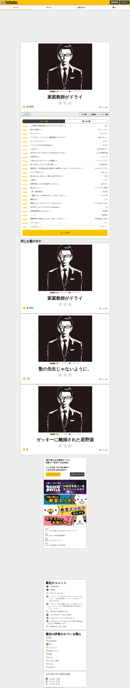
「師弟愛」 (51, 590)
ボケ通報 (84, 114)
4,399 (28, 106)
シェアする (25, 114)
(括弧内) (105, 215)
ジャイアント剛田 (101, 188)
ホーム (15, 7)
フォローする (53, 681)
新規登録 (114, 2)
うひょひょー (52, 647)
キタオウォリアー (101, 168)
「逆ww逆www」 (53, 586)
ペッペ (105, 180)
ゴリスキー (104, 133)
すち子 (105, 145)
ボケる (48, 7)
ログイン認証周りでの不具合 (65, 544)
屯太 (49, 644)
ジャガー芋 (104, 195)
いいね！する (53, 679)
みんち (49, 657)
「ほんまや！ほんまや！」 (56, 593)
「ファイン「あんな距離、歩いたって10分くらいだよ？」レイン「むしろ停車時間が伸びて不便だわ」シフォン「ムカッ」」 (64, 606)
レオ (106, 199)
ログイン (124, 2)
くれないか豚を (52, 661)
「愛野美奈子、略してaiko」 (57, 626)
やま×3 (49, 664)
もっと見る (65, 233)
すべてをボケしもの (100, 203)
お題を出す (81, 7)
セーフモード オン (53, 474)
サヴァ (105, 141)
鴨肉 (49, 654)
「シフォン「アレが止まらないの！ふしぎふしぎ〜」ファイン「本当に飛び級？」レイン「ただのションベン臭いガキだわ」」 (65, 598)
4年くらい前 (103, 107)
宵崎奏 (105, 211)
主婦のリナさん (52, 651)
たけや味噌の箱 (102, 153)
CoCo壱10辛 (103, 164)
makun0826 (51, 641)
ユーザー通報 (104, 114)
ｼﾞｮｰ (106, 223)
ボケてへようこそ (77, 474)
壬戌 (106, 176)
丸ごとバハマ (103, 129)
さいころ (104, 157)
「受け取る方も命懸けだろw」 (57, 611)
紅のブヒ (104, 184)
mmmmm (50, 667)
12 (26, 378)
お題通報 (93, 114)
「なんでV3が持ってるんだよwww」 (59, 615)
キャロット (104, 226)
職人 (114, 7)
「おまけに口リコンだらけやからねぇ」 (60, 618)
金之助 (105, 192)
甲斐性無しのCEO (101, 219)
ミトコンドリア (102, 160)
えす (106, 126)
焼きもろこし (103, 137)
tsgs (49, 638)
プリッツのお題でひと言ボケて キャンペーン (65, 530)
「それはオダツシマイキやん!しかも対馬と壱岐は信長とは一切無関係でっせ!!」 (64, 622)
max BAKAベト (102, 149)
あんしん (104, 172)
